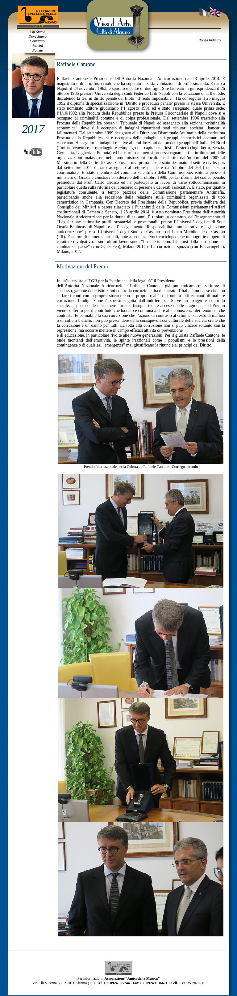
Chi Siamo (37, 32)
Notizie (37, 50)
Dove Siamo (37, 36)
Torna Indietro (210, 40)
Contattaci (37, 41)
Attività (37, 46)
